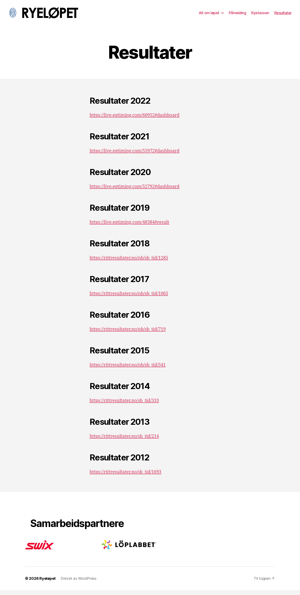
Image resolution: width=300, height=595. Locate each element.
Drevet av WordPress (78, 583)
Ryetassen (260, 15)
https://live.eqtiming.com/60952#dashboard (134, 120)
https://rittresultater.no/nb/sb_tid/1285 (129, 263)
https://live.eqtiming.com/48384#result (129, 227)
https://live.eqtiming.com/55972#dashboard (134, 156)
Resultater (283, 15)
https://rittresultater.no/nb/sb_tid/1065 (129, 298)
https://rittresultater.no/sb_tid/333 (124, 405)
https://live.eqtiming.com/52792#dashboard (134, 191)
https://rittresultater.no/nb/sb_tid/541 (128, 370)
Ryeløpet (47, 583)
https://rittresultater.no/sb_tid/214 (124, 441)
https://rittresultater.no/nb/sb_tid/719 (128, 334)
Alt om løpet (209, 15)
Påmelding (237, 15)
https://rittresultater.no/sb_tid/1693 (125, 477)
